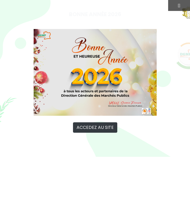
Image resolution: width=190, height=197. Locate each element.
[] (179, 5)
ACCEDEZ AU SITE (95, 127)
